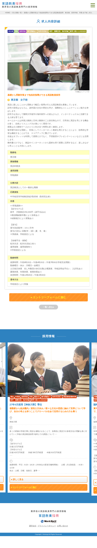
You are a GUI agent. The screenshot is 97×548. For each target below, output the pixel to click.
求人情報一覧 (17, 13)
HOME (7, 13)
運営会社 (32, 526)
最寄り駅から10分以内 (78, 31)
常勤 (16, 31)
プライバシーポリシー (47, 526)
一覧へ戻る (48, 307)
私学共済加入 (43, 31)
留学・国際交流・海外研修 (58, 31)
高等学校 (22, 31)
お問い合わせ (62, 526)
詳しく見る (18, 479)
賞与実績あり (32, 31)
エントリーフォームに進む (49, 297)
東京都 (10, 31)
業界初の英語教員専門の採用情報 (20, 5)
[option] (48, 417)
